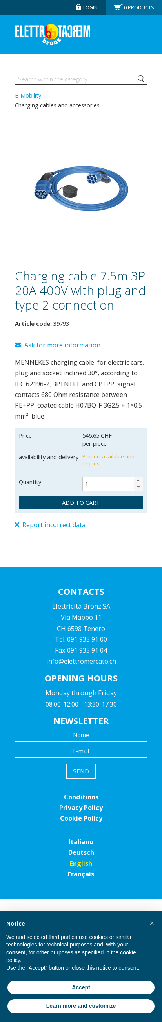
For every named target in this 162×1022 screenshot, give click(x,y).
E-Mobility (28, 95)
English (81, 863)
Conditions (81, 797)
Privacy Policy (81, 807)
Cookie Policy (81, 818)
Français (81, 874)
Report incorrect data (50, 524)
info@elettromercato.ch (81, 661)
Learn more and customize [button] (81, 1006)
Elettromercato (53, 34)
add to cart (81, 502)
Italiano (81, 842)
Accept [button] (81, 987)
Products (139, 7)
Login (90, 7)
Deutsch (81, 852)
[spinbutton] (113, 484)
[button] (138, 480)
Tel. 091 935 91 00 (81, 639)
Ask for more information (58, 345)
